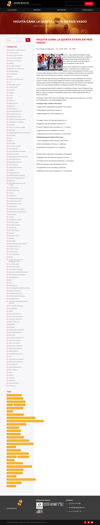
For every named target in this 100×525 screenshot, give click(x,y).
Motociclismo (13, 103)
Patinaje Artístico (15, 314)
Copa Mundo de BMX (16, 359)
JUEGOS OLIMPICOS (16, 362)
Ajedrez (11, 63)
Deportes (61, 10)
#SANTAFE (11, 457)
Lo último (35, 26)
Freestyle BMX (14, 71)
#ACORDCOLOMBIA (15, 398)
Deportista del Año (15, 162)
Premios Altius (14, 154)
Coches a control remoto (17, 119)
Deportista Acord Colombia (18, 157)
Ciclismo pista (13, 53)
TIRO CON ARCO (14, 343)
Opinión (36, 10)
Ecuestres (12, 135)
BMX (10, 280)
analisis (11, 217)
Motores (11, 125)
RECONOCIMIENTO (15, 332)
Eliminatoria (13, 109)
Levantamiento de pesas (17, 151)
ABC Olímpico (13, 370)
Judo (10, 372)
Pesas (11, 311)
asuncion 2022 (14, 236)
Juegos (11, 93)
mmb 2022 (12, 228)
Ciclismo (12, 378)
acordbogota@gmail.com (77, 507)
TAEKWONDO (13, 277)
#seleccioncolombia (15, 408)
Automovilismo (14, 383)
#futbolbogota (13, 428)
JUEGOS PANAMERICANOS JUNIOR (18, 302)
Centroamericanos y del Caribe (17, 184)
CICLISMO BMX (14, 264)
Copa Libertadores (15, 367)
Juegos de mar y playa (16, 209)
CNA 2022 (12, 241)
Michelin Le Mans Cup (16, 69)
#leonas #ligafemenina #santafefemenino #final (25, 421)
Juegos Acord (13, 188)
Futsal (11, 95)
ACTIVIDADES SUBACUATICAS (19, 288)
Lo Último (12, 10)
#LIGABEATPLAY (13, 450)
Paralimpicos (13, 252)
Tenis (10, 283)
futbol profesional (14, 483)
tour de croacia (14, 230)
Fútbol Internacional (16, 79)
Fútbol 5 (11, 101)
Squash (11, 170)
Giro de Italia (13, 364)
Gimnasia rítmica (15, 159)
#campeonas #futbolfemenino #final (21, 418)
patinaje (11, 327)
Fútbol (11, 375)
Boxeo (11, 98)
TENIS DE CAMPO (15, 340)
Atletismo (12, 380)
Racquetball (13, 308)
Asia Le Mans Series (15, 55)
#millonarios (23, 457)
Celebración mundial (16, 122)
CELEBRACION (14, 299)
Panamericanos (14, 173)
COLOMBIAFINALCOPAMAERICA (19, 467)
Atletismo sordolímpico (17, 50)
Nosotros (87, 10)
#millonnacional (14, 431)
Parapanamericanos (16, 198)
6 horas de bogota (15, 201)
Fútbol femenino (14, 246)
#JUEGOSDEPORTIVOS (16, 402)
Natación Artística (15, 61)
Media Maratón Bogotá (17, 175)
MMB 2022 (11, 476)
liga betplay (13, 206)
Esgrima (11, 106)
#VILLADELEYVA (13, 434)
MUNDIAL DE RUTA (15, 319)
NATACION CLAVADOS (16, 330)
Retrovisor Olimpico (15, 346)
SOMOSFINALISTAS (14, 473)
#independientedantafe (16, 424)
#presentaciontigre (15, 463)
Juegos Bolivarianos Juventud (19, 133)
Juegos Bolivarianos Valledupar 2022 (16, 260)
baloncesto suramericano (17, 212)
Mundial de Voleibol (15, 269)
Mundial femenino (15, 111)
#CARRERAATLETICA (15, 437)
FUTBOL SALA (13, 249)
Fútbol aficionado (15, 117)
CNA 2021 (12, 335)
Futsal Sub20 (19, 405)
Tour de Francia (14, 254)
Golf (10, 356)
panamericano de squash (18, 244)
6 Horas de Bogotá (15, 58)
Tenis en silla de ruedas (17, 127)
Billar (10, 77)
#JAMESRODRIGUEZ (15, 415)
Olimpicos (12, 386)
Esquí (10, 141)
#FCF (10, 411)
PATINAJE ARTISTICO (16, 338)
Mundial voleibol (14, 225)
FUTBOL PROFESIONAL (17, 296)
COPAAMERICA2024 (15, 470)
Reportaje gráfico (15, 85)
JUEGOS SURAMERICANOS (18, 272)
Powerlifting (13, 74)
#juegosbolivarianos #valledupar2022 (21, 479)
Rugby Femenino (15, 291)
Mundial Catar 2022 (15, 293)
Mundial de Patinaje (16, 306)
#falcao (10, 460)
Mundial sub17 (14, 222)
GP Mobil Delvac (14, 66)
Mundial (11, 90)
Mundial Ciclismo (15, 114)
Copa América (14, 351)
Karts (10, 138)
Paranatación (13, 149)
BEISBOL (12, 324)
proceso (11, 233)
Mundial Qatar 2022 (15, 354)
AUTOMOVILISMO (14, 395)
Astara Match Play (15, 204)
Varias (11, 257)
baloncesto (12, 214)
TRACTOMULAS (14, 322)
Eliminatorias (13, 165)
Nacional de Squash (16, 316)
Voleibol (11, 238)
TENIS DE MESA (14, 267)
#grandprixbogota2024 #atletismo (20, 444)
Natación (12, 181)
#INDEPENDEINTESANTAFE (17, 453)
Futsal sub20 (13, 87)
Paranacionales (14, 190)
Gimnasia (12, 143)
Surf (10, 82)
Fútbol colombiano (15, 348)
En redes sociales (15, 146)
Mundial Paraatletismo (17, 178)
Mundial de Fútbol (15, 220)
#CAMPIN (11, 447)
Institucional (13, 285)
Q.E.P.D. (11, 193)
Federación (12, 196)
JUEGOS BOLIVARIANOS (17, 275)
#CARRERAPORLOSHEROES (18, 441)
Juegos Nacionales (15, 167)
